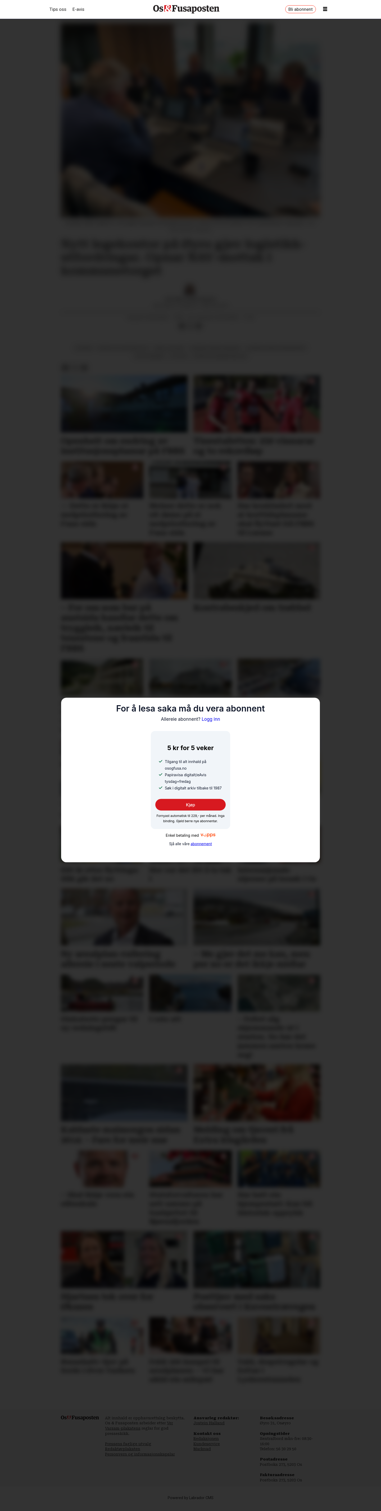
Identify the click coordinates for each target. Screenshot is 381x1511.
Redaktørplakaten (122, 1449)
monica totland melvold (123, 348)
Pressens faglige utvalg (128, 1444)
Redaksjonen (206, 1438)
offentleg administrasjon (219, 356)
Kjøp (190, 804)
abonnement (201, 844)
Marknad (202, 1449)
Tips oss (57, 9)
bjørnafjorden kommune (215, 348)
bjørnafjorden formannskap (276, 348)
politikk (179, 356)
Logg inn (190, 719)
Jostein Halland (209, 1423)
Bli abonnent (300, 9)
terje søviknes (149, 356)
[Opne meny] (325, 9)
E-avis (78, 9)
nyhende (84, 348)
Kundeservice (206, 1444)
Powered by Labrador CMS (191, 1498)
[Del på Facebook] (182, 326)
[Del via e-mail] (199, 326)
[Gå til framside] (186, 9)
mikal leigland (169, 348)
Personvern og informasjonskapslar (140, 1454)
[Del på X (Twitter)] (190, 326)
